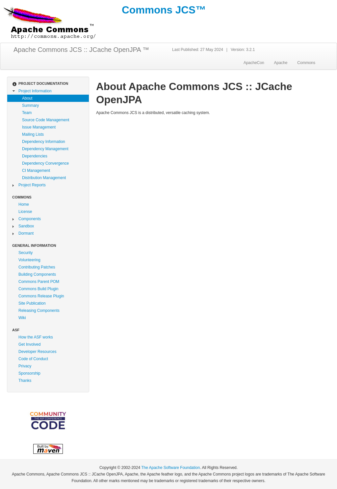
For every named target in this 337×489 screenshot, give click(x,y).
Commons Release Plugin (41, 296)
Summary (30, 105)
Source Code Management (45, 120)
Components (29, 219)
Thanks (24, 380)
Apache (281, 62)
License (25, 211)
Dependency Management (45, 149)
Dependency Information (43, 141)
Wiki (22, 317)
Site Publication (32, 303)
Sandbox (26, 226)
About (27, 98)
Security (25, 252)
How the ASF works (35, 337)
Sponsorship (29, 373)
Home (23, 204)
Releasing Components (39, 310)
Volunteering (29, 260)
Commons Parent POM (38, 281)
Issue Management (39, 127)
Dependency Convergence (45, 163)
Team (27, 112)
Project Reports (32, 185)
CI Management (36, 170)
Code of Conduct (33, 359)
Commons (306, 62)
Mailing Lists (33, 134)
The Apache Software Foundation (170, 467)
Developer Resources (37, 351)
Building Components (37, 274)
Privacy (24, 366)
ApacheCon (254, 62)
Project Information (35, 91)
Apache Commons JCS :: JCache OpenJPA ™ (81, 49)
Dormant (26, 233)
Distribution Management (44, 177)
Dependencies (34, 156)
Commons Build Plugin (38, 289)
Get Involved (29, 344)
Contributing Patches (36, 267)
